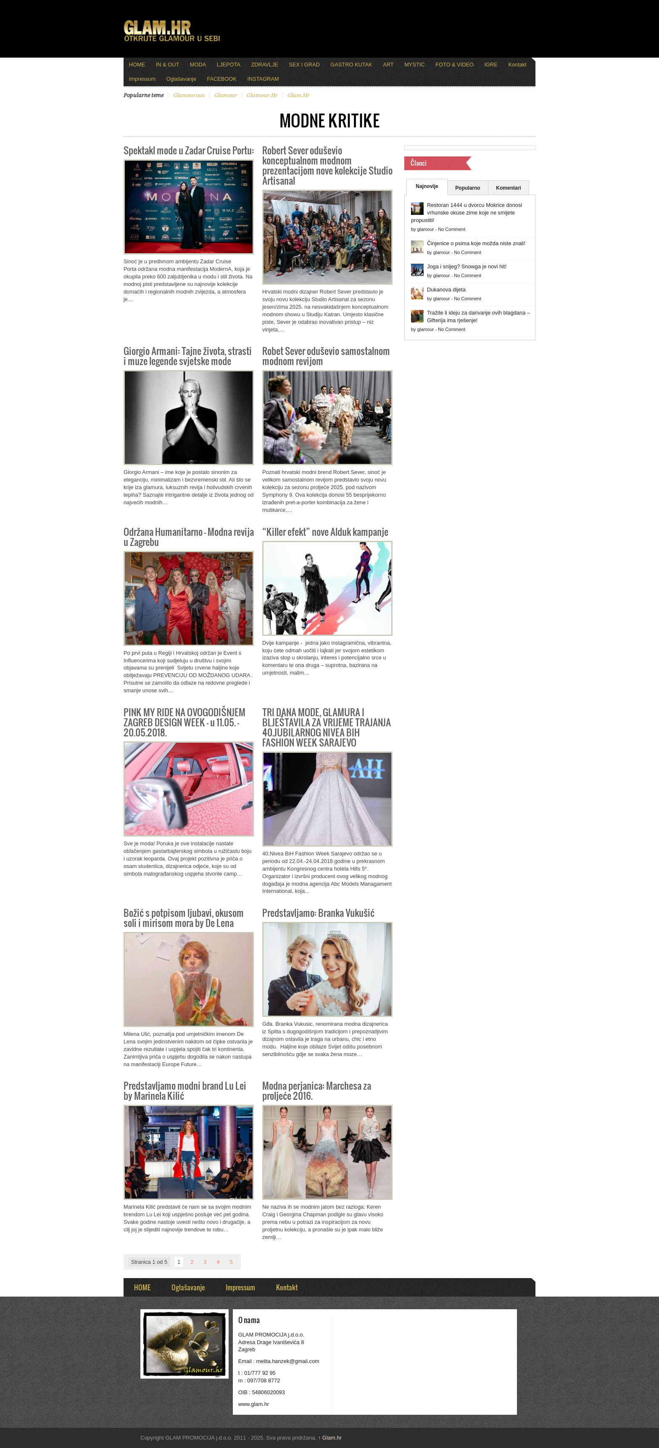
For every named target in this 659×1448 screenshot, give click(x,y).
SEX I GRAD (304, 64)
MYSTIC (414, 64)
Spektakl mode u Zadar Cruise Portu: (189, 150)
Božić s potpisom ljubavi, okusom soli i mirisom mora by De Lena (184, 917)
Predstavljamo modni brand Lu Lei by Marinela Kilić (185, 1090)
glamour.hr (262, 95)
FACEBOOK (221, 79)
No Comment (451, 229)
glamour (225, 95)
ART (388, 64)
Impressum (142, 79)
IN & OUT (167, 64)
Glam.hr (330, 1438)
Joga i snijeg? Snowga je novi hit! (466, 266)
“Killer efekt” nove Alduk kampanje (325, 531)
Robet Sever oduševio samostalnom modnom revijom (326, 356)
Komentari (508, 188)
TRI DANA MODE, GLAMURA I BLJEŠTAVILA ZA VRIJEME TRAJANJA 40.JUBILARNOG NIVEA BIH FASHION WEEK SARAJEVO (326, 727)
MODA (198, 64)
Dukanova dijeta (446, 289)
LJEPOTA (228, 64)
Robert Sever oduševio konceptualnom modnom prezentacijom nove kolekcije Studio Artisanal (327, 165)
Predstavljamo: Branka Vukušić (318, 912)
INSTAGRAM (263, 79)
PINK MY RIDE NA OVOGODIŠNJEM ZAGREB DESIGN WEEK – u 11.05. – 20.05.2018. (184, 722)
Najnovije (427, 186)
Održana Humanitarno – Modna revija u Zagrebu (189, 536)
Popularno (467, 188)
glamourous (189, 95)
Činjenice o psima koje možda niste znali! (476, 243)
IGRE (491, 64)
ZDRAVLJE (264, 64)
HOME (137, 64)
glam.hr (298, 95)
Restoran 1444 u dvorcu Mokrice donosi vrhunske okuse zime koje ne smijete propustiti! (466, 212)
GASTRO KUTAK (351, 64)
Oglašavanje (181, 79)
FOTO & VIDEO (454, 64)
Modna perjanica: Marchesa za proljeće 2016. (316, 1090)
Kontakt (517, 64)
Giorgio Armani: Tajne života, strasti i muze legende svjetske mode (188, 356)
